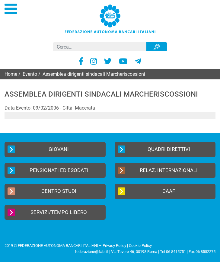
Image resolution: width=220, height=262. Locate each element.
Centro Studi (42, 191)
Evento (30, 74)
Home (11, 74)
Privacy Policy (114, 245)
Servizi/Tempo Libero (47, 212)
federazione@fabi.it (91, 251)
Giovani (38, 149)
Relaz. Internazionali (158, 170)
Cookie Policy (140, 245)
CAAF (146, 191)
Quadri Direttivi (154, 149)
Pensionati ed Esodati (48, 170)
